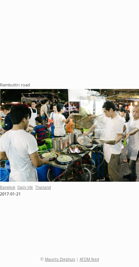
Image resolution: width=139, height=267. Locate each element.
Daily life (25, 188)
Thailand (43, 188)
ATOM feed (89, 260)
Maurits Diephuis (60, 260)
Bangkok (7, 188)
